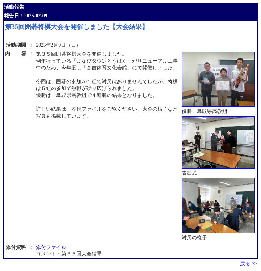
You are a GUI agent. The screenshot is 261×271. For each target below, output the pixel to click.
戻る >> (248, 263)
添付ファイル (51, 247)
